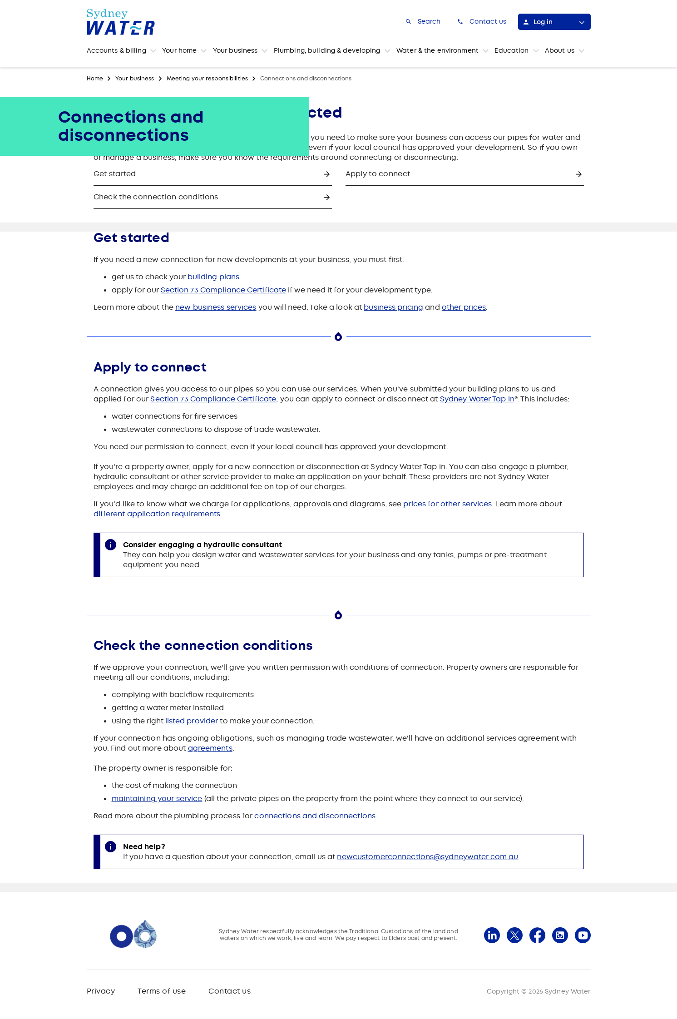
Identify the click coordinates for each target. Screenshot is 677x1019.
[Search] (422, 21)
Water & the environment (437, 50)
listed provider (191, 721)
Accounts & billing (116, 50)
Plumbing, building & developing (327, 50)
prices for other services (447, 504)
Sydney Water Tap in (477, 399)
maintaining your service (157, 798)
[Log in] (554, 22)
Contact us (229, 991)
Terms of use (162, 991)
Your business (235, 50)
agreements (210, 748)
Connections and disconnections (305, 78)
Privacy (101, 991)
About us (559, 50)
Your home (179, 50)
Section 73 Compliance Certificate (224, 290)
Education (511, 50)
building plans (214, 277)
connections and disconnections (315, 816)
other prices (464, 307)
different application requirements (157, 514)
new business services (216, 307)
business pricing (393, 307)
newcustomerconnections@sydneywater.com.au (427, 856)
